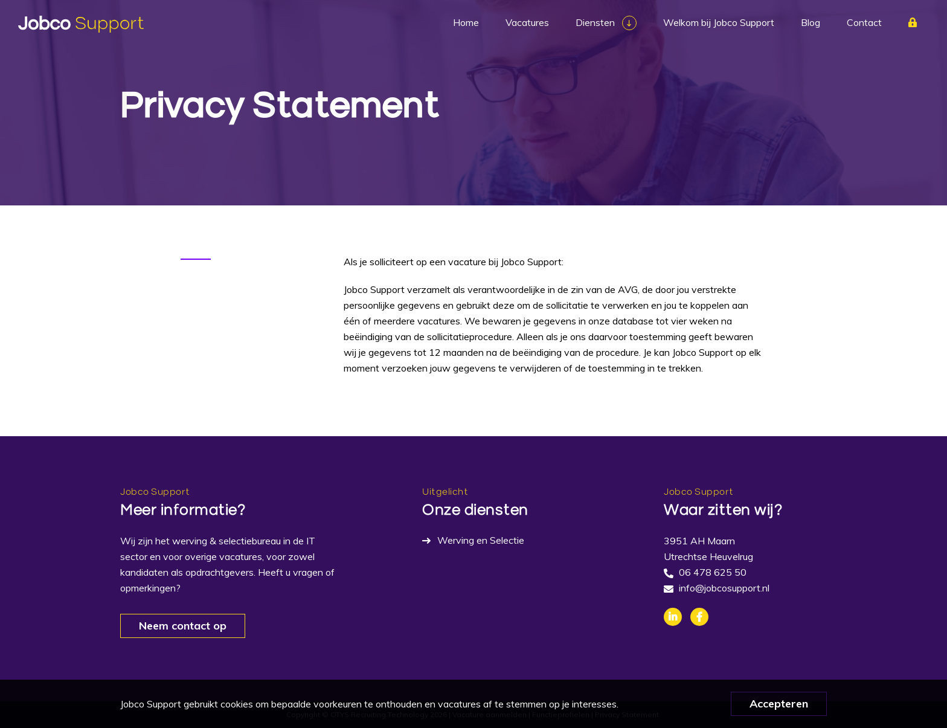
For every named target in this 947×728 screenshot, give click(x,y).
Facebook (699, 617)
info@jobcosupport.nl (724, 588)
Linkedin (673, 617)
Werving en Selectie (480, 540)
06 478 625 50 (712, 572)
